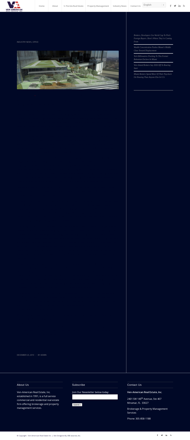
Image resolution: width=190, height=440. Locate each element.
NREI (29, 346)
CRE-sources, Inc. (74, 436)
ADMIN (43, 355)
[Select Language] (154, 4)
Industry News (24, 42)
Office (35, 42)
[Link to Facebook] (170, 6)
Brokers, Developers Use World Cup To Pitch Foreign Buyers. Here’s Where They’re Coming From (153, 38)
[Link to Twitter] (175, 6)
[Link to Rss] (184, 6)
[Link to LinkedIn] (179, 6)
